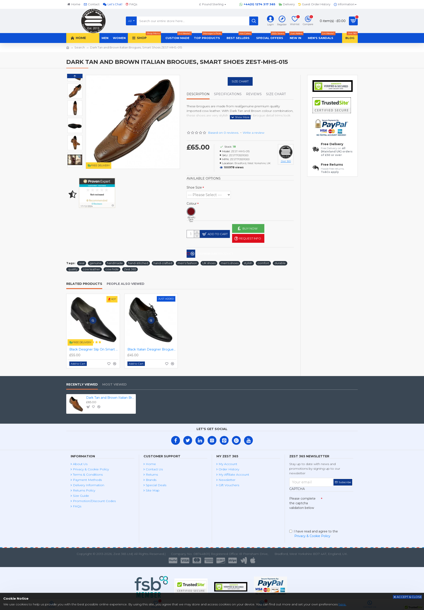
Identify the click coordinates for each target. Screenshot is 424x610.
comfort (263, 261)
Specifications (228, 94)
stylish (248, 261)
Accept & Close (409, 597)
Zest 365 (130, 267)
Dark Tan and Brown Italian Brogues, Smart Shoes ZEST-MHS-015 (110, 396)
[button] (75, 163)
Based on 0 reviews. (223, 127)
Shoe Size (194, 182)
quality (73, 267)
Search (79, 47)
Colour (192, 198)
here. (342, 604)
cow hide (112, 267)
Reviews (254, 94)
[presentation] (320, 518)
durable (280, 261)
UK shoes (209, 261)
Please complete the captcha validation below (302, 501)
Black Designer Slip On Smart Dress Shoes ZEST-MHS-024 (94, 348)
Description (198, 94)
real (81, 261)
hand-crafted (162, 261)
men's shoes (229, 261)
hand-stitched (138, 261)
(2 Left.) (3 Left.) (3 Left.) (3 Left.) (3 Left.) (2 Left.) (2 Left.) (209, 189)
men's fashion (187, 261)
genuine (96, 261)
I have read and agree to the (313, 533)
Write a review (253, 127)
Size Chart (240, 81)
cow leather (91, 267)
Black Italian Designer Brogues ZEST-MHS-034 (152, 348)
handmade (115, 261)
